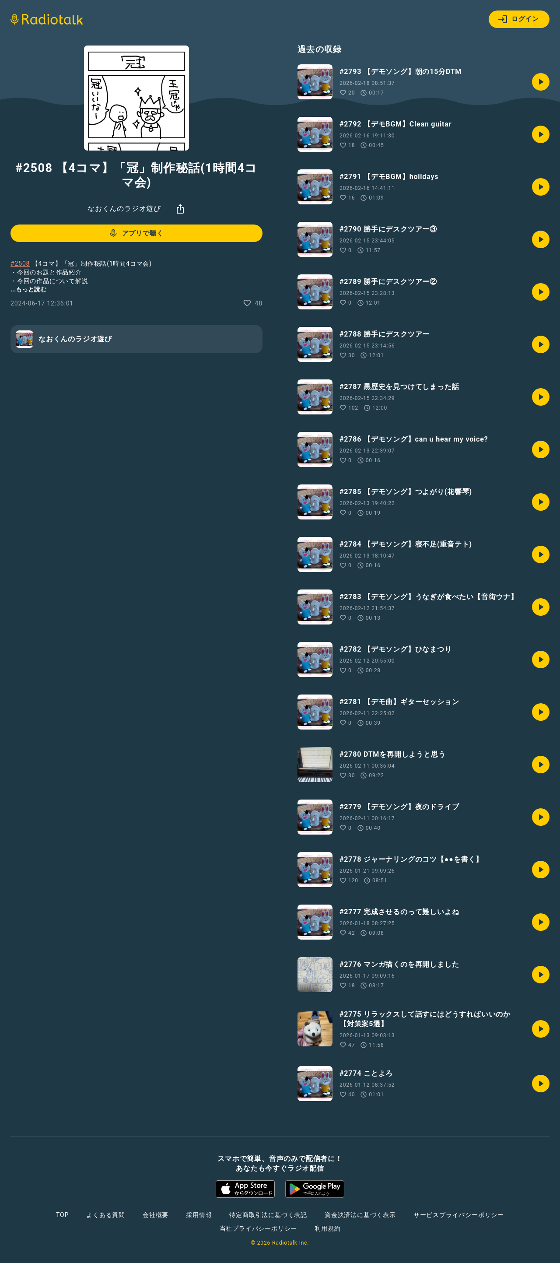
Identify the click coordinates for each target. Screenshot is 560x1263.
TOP (62, 1214)
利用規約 (327, 1228)
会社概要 (155, 1214)
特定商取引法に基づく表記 (268, 1214)
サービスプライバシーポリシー (458, 1214)
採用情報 (199, 1214)
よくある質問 (105, 1214)
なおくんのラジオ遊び (124, 208)
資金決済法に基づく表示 (360, 1214)
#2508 (20, 263)
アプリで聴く (136, 233)
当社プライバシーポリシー (259, 1228)
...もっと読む (28, 289)
